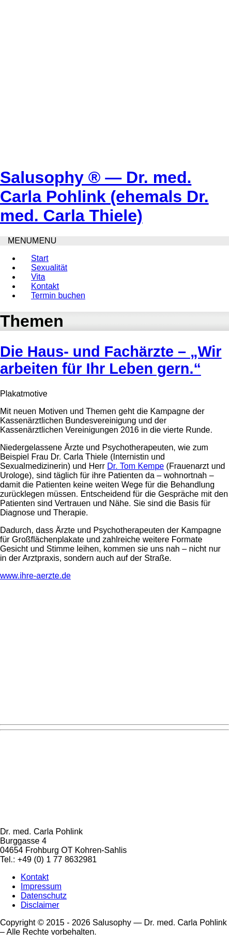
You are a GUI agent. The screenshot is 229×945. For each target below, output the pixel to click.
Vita (38, 276)
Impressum (41, 886)
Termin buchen (58, 295)
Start (40, 258)
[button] (32, 240)
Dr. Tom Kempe (135, 466)
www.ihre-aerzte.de (35, 575)
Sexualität (49, 267)
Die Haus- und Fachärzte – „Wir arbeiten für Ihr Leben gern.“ (111, 360)
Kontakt (45, 286)
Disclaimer (40, 905)
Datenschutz (44, 895)
